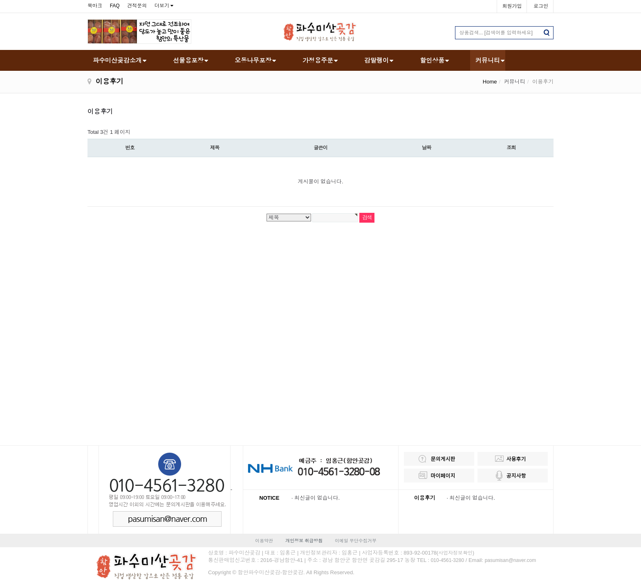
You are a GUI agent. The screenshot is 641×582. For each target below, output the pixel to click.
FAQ (115, 6)
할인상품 (432, 60)
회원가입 (512, 6)
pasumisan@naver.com (510, 560)
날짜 (426, 148)
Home (490, 82)
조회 (511, 148)
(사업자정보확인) (455, 553)
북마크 (94, 6)
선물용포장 (188, 60)
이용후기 (424, 498)
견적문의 (137, 6)
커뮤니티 (487, 60)
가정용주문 (318, 60)
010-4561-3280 (447, 560)
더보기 (162, 6)
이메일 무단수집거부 (356, 540)
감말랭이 (376, 60)
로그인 (540, 6)
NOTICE (269, 498)
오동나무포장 (253, 60)
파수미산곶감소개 (117, 60)
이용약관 (264, 540)
